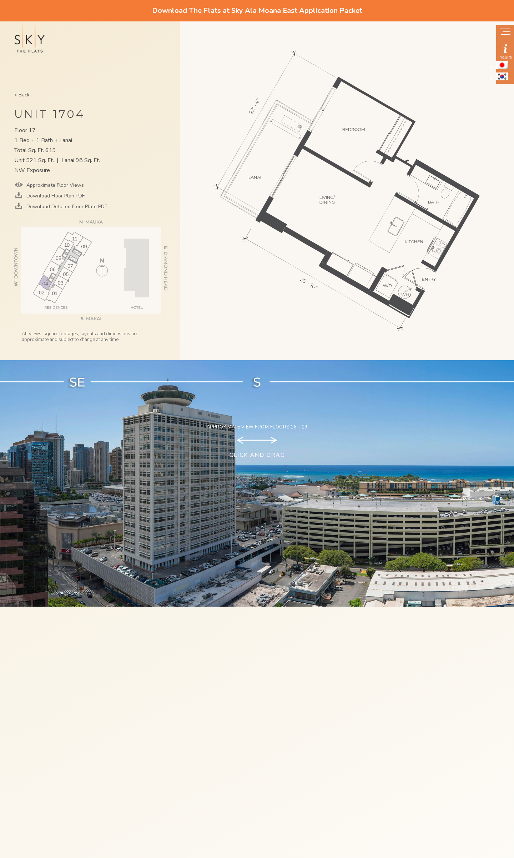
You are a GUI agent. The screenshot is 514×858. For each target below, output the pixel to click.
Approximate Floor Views (54, 185)
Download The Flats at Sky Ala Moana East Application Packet (257, 10)
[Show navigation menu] (505, 32)
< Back (22, 94)
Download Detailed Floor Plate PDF (66, 206)
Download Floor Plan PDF (55, 195)
